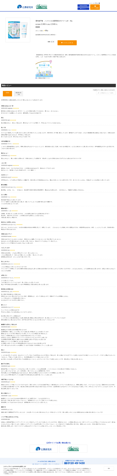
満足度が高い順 (18, 93)
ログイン (83, 8)
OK (107, 469)
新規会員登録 (83, 5)
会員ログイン (97, 90)
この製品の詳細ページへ (43, 78)
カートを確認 (95, 7)
